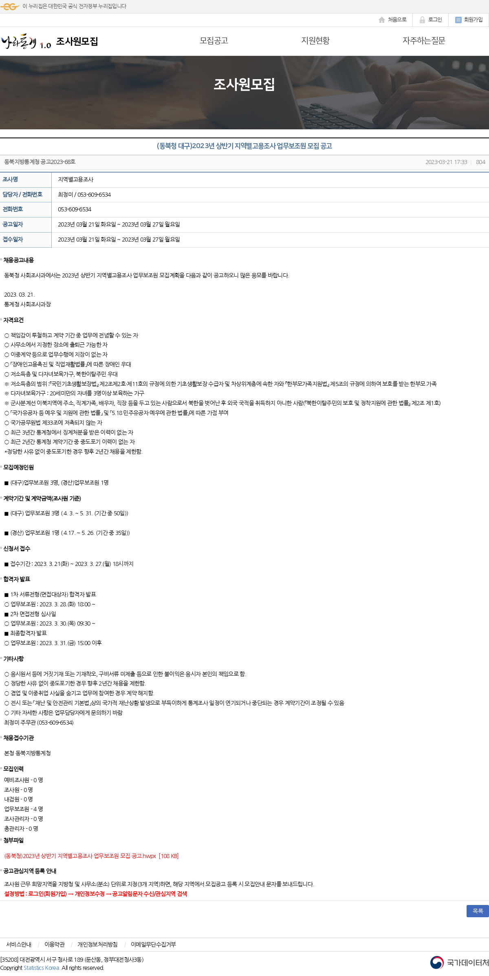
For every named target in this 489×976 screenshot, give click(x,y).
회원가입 (468, 20)
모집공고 (214, 40)
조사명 (10, 179)
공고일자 (12, 224)
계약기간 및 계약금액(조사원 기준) (42, 498)
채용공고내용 (18, 260)
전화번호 (12, 209)
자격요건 (13, 320)
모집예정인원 (18, 467)
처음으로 (392, 20)
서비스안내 (18, 944)
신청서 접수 (16, 549)
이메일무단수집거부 (153, 944)
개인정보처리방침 (97, 944)
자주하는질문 (424, 40)
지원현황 (315, 40)
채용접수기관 (18, 738)
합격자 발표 (16, 579)
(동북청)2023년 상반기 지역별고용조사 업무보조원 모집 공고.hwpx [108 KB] (91, 856)
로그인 (430, 20)
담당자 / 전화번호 (22, 194)
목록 (478, 911)
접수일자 (12, 239)
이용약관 (54, 944)
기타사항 (13, 659)
